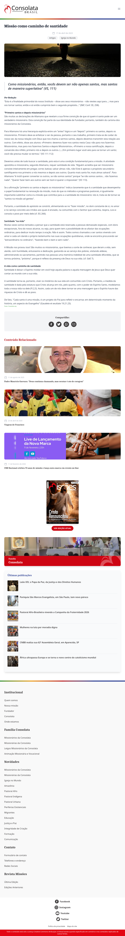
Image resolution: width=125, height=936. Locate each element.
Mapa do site (72, 926)
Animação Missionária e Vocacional (21, 753)
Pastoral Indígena (13, 796)
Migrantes (9, 812)
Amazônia (9, 785)
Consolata (9, 716)
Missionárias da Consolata (17, 743)
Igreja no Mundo (68, 38)
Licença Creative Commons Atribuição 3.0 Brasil (46, 932)
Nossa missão (11, 705)
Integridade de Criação (15, 828)
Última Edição (11, 882)
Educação (9, 817)
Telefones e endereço (15, 860)
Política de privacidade (56, 926)
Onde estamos (11, 721)
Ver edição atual (62, 528)
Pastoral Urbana (12, 801)
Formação (9, 833)
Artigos (52, 38)
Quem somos (11, 700)
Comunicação (11, 839)
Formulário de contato (15, 855)
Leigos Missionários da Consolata (21, 748)
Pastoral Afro (10, 791)
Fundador (9, 711)
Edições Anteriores (13, 887)
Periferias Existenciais (15, 807)
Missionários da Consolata (17, 737)
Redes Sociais (11, 866)
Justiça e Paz (10, 823)
